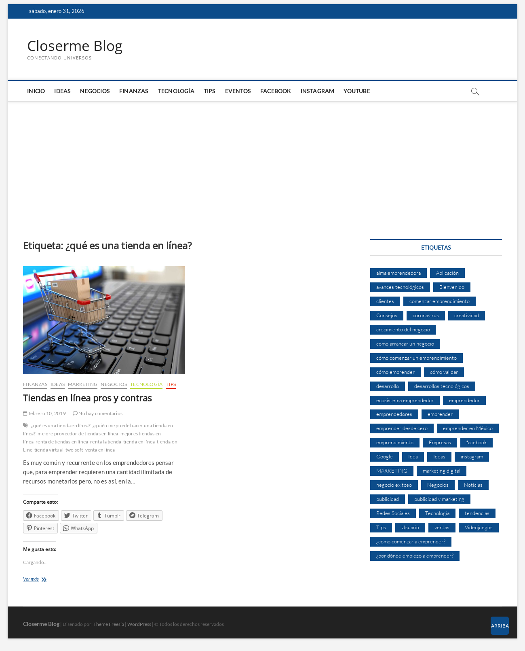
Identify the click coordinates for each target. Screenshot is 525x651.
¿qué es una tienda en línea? (61, 426)
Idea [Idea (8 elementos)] (413, 457)
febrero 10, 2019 (44, 414)
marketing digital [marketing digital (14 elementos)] (441, 471)
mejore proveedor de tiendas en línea (78, 434)
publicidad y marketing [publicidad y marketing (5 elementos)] (439, 499)
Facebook (275, 91)
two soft (74, 450)
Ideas (62, 91)
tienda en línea (139, 442)
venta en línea (100, 450)
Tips (210, 91)
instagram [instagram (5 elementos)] (472, 457)
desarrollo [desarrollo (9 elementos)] (387, 386)
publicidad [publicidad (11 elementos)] (387, 499)
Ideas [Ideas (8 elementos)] (439, 457)
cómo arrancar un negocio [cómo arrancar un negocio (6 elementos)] (405, 343)
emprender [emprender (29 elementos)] (440, 414)
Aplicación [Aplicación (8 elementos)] (447, 273)
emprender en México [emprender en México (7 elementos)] (468, 428)
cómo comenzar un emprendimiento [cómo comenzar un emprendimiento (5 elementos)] (416, 357)
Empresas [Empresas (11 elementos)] (440, 442)
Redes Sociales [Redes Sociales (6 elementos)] (393, 513)
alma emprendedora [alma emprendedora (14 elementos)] (398, 273)
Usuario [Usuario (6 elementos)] (410, 527)
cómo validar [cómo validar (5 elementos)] (444, 372)
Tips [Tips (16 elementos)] (381, 527)
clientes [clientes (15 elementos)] (385, 301)
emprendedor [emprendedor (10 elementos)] (464, 400)
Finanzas (134, 91)
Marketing (82, 384)
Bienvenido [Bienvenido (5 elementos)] (451, 287)
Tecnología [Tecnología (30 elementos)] (437, 513)
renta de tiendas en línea (62, 442)
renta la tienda (105, 442)
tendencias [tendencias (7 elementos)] (477, 513)
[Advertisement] (262, 162)
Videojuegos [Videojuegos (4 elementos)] (479, 527)
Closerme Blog (76, 46)
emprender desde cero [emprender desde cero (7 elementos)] (402, 428)
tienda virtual (48, 450)
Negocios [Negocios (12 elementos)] (438, 485)
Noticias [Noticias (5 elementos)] (473, 485)
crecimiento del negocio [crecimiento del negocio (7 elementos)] (403, 330)
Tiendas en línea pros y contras (87, 398)
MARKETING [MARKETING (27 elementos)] (391, 471)
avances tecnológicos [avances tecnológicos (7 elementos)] (400, 287)
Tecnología (176, 91)
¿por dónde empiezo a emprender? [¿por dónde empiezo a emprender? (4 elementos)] (414, 555)
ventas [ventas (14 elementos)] (441, 527)
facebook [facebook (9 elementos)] (476, 442)
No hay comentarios (97, 414)
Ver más (38, 580)
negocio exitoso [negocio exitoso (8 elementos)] (394, 485)
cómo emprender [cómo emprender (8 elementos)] (395, 372)
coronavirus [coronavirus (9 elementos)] (426, 315)
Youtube (357, 91)
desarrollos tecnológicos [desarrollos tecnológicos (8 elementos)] (441, 386)
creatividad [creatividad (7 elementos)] (466, 315)
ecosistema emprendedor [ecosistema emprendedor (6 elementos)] (405, 400)
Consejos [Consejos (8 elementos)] (386, 315)
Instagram (318, 91)
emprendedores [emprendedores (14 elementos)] (394, 414)
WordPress (139, 624)
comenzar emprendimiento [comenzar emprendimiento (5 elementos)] (439, 301)
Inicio (36, 91)
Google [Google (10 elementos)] (384, 457)
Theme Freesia (108, 624)
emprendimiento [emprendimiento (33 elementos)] (394, 442)
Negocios (95, 91)
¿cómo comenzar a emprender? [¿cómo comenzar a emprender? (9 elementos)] (410, 541)
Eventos (238, 91)
